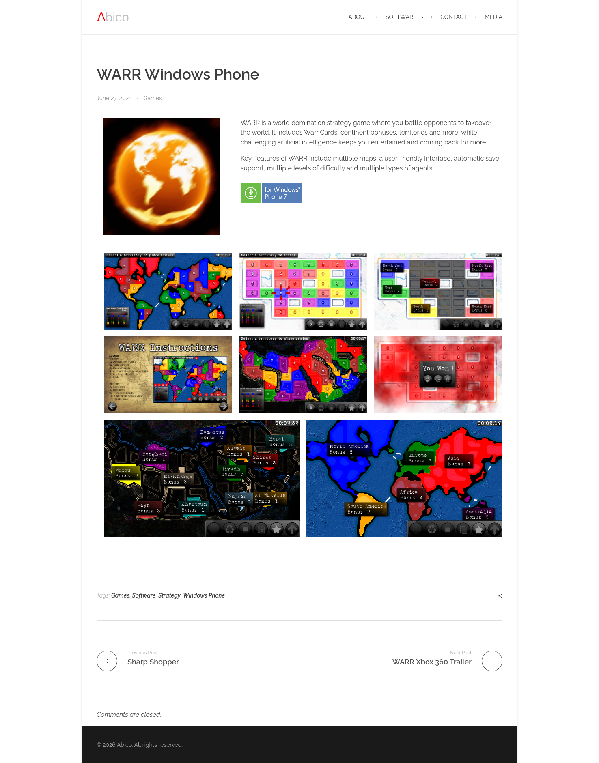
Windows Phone (204, 595)
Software (143, 595)
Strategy (169, 595)
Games (152, 98)
